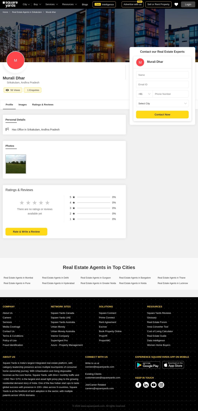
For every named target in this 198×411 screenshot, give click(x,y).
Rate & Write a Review (26, 231)
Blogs (85, 4)
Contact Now (162, 114)
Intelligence (104, 4)
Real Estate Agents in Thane (171, 278)
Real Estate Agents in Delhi (55, 278)
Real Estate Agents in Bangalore (135, 278)
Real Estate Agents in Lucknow (173, 283)
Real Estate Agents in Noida (132, 283)
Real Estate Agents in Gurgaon (96, 278)
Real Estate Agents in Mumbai (18, 278)
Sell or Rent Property (158, 4)
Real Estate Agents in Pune (17, 283)
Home (5, 12)
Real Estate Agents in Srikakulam (27, 12)
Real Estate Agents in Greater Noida (98, 283)
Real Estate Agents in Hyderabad (58, 283)
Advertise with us (133, 3)
